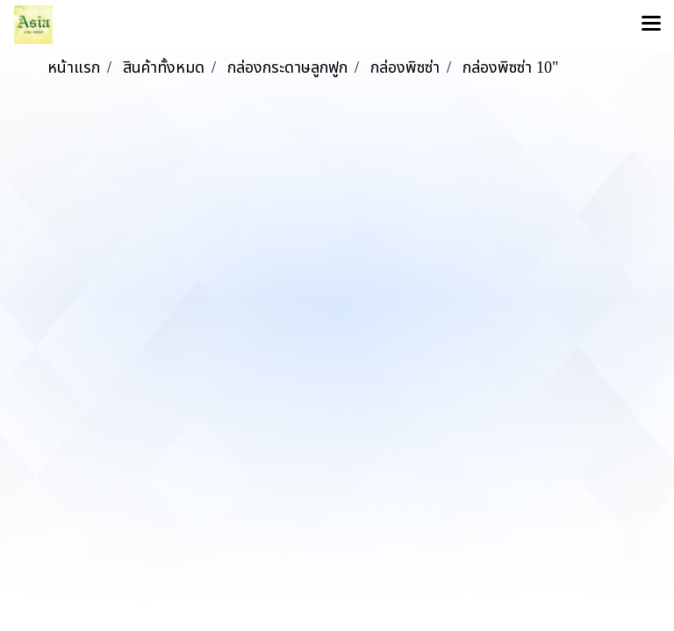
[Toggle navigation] (651, 24)
